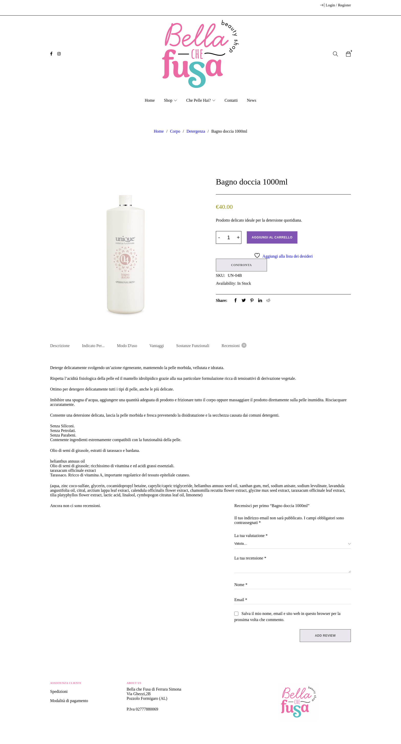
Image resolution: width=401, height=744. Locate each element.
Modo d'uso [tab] (127, 346)
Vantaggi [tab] (156, 346)
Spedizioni (59, 691)
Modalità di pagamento (69, 701)
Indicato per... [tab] (93, 346)
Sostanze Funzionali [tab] (192, 346)
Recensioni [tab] (233, 345)
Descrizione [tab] (60, 346)
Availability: (226, 283)
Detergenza (195, 131)
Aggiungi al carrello (272, 237)
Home (159, 131)
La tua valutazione (251, 535)
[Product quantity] (228, 237)
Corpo (175, 131)
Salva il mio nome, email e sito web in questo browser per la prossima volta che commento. (287, 616)
